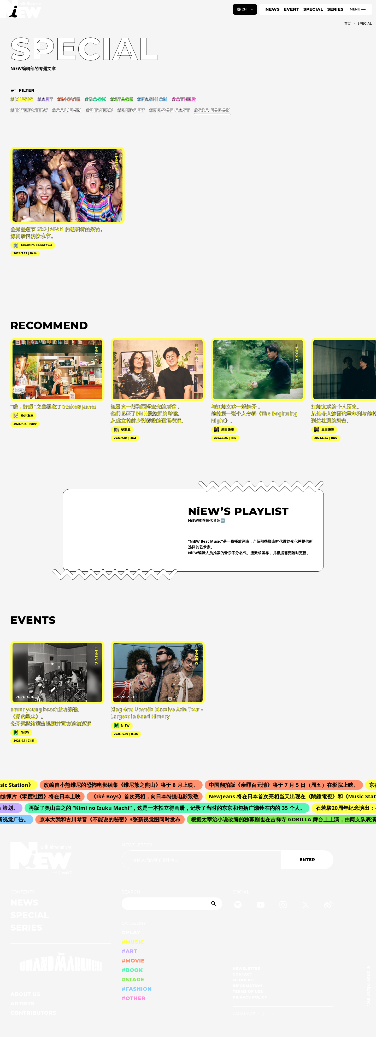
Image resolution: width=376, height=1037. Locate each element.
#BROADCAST (169, 110)
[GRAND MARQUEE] (60, 961)
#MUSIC (21, 99)
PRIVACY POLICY (250, 997)
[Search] (172, 903)
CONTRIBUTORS (33, 1013)
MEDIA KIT (243, 980)
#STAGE (121, 99)
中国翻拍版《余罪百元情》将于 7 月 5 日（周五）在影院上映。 (289, 784)
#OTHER (184, 99)
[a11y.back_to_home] (21, 11)
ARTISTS (22, 1003)
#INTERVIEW (29, 110)
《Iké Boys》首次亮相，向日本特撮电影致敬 (149, 796)
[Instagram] (283, 906)
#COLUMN (66, 110)
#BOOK (95, 99)
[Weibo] (328, 906)
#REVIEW (99, 110)
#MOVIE (68, 99)
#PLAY (131, 932)
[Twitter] (306, 906)
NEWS (273, 9)
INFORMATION (247, 985)
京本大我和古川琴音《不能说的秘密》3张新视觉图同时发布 (113, 819)
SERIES (335, 9)
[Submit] (214, 903)
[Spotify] (238, 906)
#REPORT (131, 110)
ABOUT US (25, 994)
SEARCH (131, 892)
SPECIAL (313, 9)
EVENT (291, 9)
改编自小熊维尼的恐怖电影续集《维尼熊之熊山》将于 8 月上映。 (126, 784)
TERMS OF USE (248, 991)
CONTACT (242, 974)
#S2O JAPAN (212, 110)
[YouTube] (260, 906)
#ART (45, 99)
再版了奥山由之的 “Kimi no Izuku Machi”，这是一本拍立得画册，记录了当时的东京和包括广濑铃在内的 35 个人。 (170, 807)
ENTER (307, 859)
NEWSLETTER (137, 845)
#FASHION (152, 99)
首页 (347, 23)
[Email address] (201, 859)
